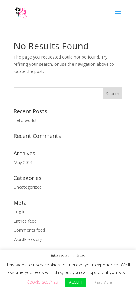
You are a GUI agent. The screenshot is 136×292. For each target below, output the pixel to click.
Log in (20, 211)
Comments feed (29, 230)
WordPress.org (28, 239)
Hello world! (25, 120)
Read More (103, 282)
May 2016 (23, 162)
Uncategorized (28, 187)
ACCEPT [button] (76, 282)
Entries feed (25, 221)
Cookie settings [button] (42, 282)
